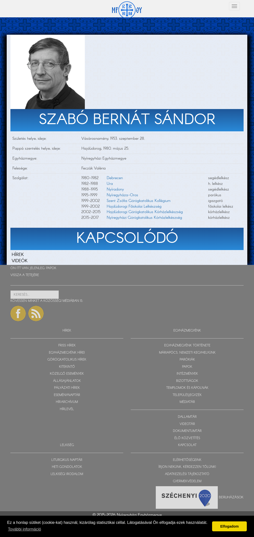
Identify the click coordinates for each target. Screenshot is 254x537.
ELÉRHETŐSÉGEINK (187, 460)
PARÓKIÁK (187, 359)
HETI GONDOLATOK (67, 467)
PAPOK (51, 268)
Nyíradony (115, 189)
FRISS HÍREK (67, 345)
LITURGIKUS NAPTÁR (66, 460)
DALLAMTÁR (187, 417)
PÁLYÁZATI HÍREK (67, 388)
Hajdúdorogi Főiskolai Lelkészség (134, 206)
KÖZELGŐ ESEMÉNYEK (67, 373)
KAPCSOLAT (187, 445)
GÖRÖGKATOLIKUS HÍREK (66, 359)
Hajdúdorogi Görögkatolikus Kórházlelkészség (145, 212)
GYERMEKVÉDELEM (187, 481)
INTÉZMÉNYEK (187, 373)
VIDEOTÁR (187, 424)
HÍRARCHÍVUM (67, 402)
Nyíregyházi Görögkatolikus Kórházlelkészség (144, 218)
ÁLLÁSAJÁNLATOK (67, 381)
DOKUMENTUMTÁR (187, 431)
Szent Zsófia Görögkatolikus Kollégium (139, 201)
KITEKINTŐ (67, 367)
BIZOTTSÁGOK (187, 381)
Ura (110, 184)
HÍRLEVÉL (67, 409)
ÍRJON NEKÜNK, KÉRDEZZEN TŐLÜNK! (187, 467)
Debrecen (115, 178)
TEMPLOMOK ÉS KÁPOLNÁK (187, 388)
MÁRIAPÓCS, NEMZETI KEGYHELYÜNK (187, 352)
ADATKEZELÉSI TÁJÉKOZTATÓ (187, 474)
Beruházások (231, 497)
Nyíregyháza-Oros (122, 195)
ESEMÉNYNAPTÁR (67, 395)
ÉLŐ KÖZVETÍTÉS (187, 438)
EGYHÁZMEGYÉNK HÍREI (67, 352)
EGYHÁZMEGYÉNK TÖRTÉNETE (187, 345)
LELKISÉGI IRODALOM (67, 474)
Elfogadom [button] (229, 526)
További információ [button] (24, 529)
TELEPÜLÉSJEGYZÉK (187, 395)
